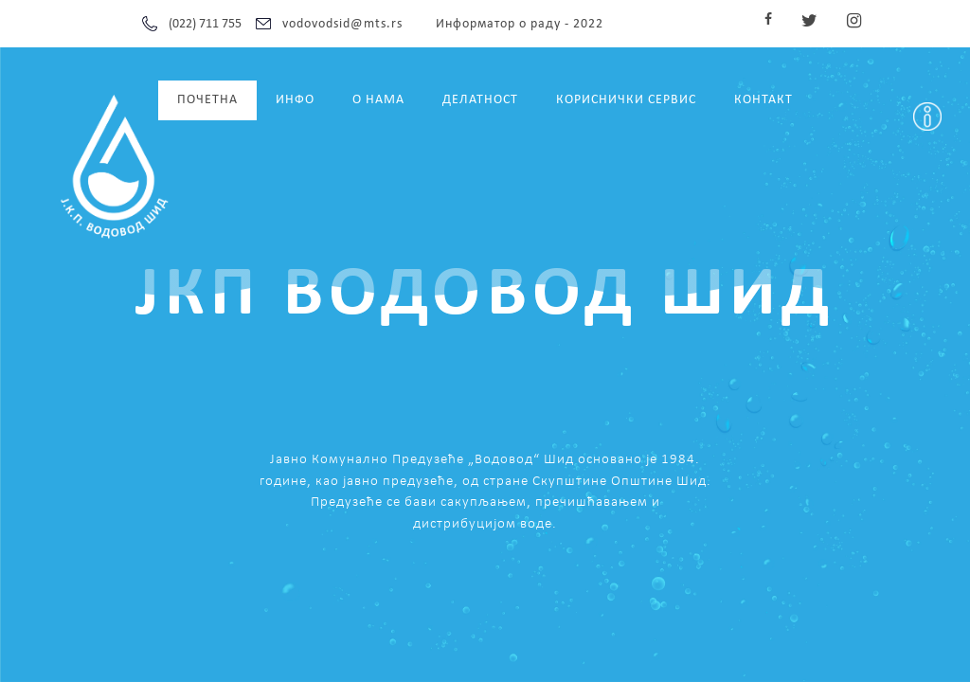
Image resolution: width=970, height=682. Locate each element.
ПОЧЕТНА (207, 100)
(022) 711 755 (205, 24)
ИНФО (295, 100)
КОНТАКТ (763, 100)
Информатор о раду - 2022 (519, 24)
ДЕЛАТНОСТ (480, 100)
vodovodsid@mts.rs (342, 24)
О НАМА (378, 100)
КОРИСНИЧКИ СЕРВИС (626, 100)
